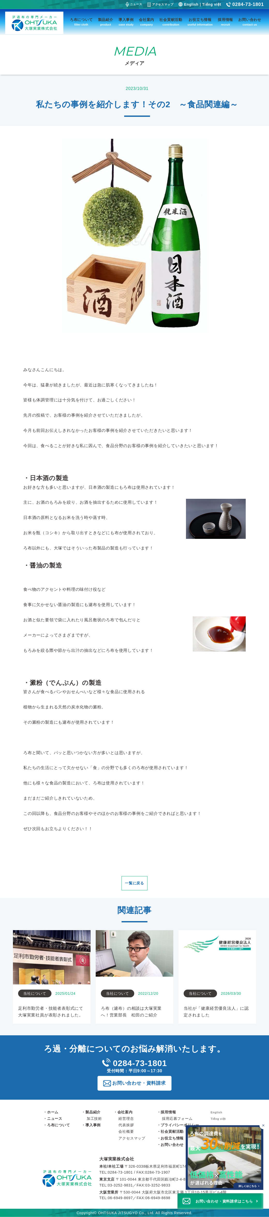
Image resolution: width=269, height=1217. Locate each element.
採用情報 (225, 22)
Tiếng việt (211, 4)
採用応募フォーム (177, 1118)
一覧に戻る (134, 883)
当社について (34, 993)
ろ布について (81, 22)
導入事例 (126, 22)
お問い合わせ (249, 22)
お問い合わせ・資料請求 (139, 1083)
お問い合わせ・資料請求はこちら (224, 1201)
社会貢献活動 (170, 22)
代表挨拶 (126, 1125)
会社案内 (146, 22)
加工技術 (94, 1118)
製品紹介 (105, 22)
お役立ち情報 (200, 22)
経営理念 (126, 1118)
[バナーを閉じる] (263, 1125)
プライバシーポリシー (180, 1125)
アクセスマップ (160, 5)
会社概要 (126, 1131)
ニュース (134, 4)
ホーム (52, 1112)
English (191, 4)
